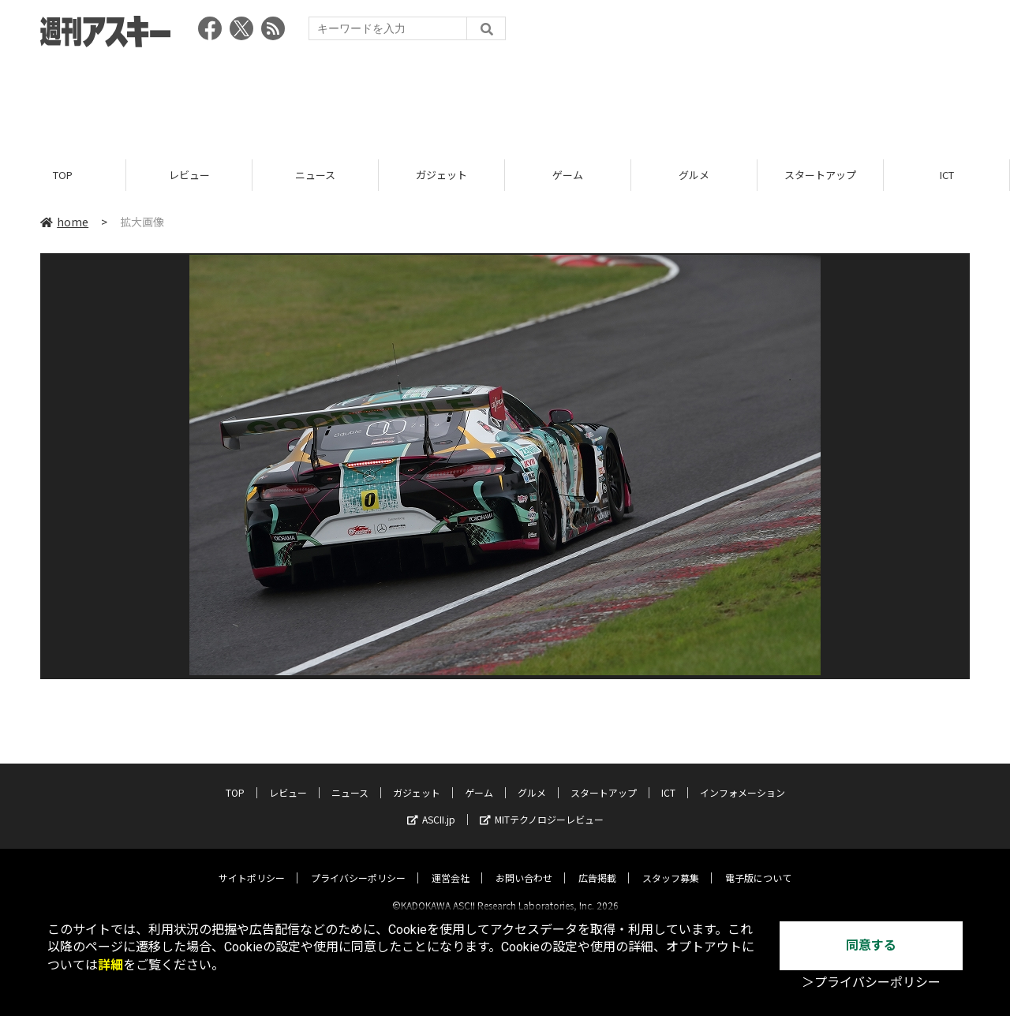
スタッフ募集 (670, 864)
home (64, 222)
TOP (63, 175)
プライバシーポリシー (358, 864)
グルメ (694, 175)
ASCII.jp (431, 805)
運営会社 (450, 864)
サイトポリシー (252, 864)
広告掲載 (597, 864)
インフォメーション (742, 779)
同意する (871, 945)
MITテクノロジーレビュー (542, 805)
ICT (947, 175)
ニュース (315, 175)
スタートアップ (820, 175)
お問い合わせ (524, 864)
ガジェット (441, 175)
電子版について (758, 864)
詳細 (110, 965)
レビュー (189, 175)
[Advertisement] (505, 98)
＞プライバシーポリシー (871, 982)
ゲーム (567, 175)
